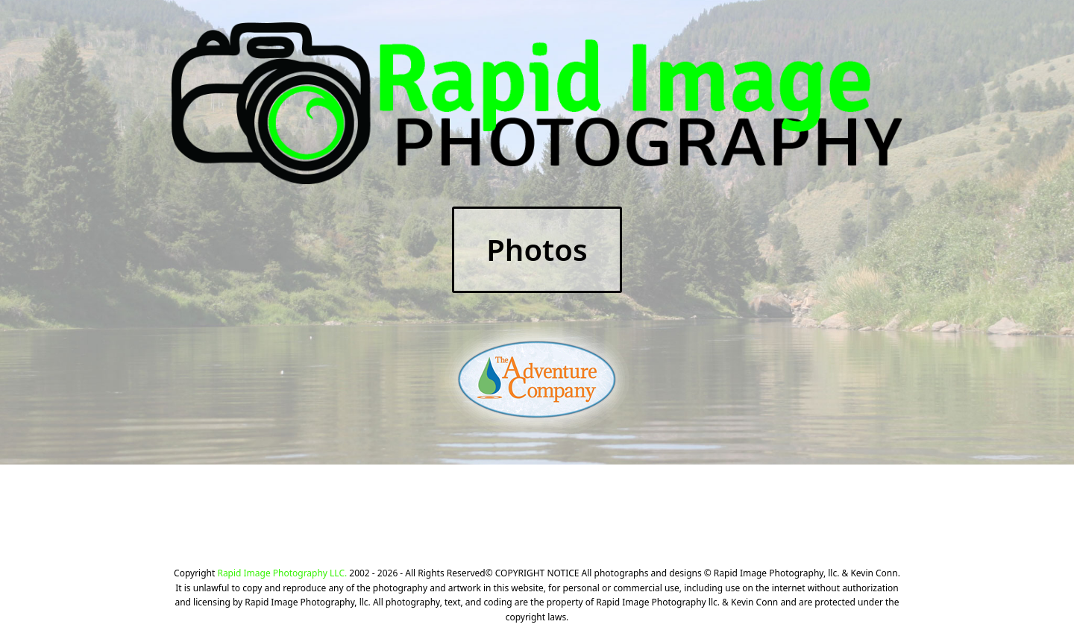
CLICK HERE (701, 513)
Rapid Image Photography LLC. (282, 573)
